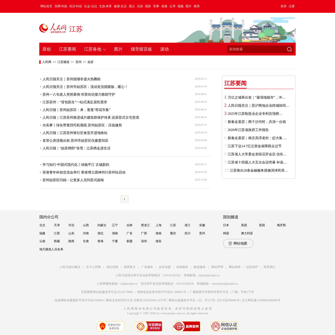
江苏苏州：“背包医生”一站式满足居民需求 (75, 102)
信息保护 (252, 267)
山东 (71, 233)
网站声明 (217, 267)
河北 (71, 225)
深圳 (144, 241)
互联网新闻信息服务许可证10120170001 (107, 292)
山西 (86, 225)
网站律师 (235, 267)
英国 (262, 225)
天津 (57, 225)
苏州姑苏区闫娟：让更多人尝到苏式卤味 (73, 180)
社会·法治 (90, 6)
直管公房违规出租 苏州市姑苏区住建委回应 (75, 140)
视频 (181, 6)
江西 (57, 233)
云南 (42, 241)
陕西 (71, 241)
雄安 (159, 241)
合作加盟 (165, 267)
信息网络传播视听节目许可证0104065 (79, 300)
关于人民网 (93, 267)
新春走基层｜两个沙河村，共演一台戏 (257, 122)
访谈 (140, 6)
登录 (284, 6)
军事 (156, 6)
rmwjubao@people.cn (225, 283)
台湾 (172, 6)
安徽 (202, 225)
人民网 (46, 62)
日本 (226, 225)
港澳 (164, 6)
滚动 (164, 49)
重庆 (173, 233)
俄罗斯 (281, 225)
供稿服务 (182, 267)
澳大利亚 (247, 233)
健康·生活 (120, 6)
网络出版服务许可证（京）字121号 (192, 300)
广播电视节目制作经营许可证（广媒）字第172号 (222, 292)
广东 (129, 233)
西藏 (57, 241)
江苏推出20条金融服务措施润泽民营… (259, 170)
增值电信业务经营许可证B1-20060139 (161, 292)
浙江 (188, 225)
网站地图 (240, 243)
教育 (197, 6)
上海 (159, 225)
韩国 (226, 233)
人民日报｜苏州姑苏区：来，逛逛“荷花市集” (76, 110)
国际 (148, 6)
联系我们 (270, 267)
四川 (188, 233)
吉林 (129, 225)
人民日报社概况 (69, 267)
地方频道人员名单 (51, 249)
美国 (244, 225)
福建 (42, 233)
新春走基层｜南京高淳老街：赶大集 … (257, 138)
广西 (144, 233)
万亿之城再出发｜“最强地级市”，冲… (256, 97)
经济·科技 (75, 6)
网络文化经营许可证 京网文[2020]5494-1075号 (136, 300)
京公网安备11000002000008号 (261, 300)
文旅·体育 (105, 6)
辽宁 (115, 225)
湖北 (100, 233)
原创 (46, 49)
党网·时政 (60, 6)
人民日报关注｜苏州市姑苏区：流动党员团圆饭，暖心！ (85, 87)
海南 (159, 233)
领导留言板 (141, 49)
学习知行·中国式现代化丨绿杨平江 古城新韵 (76, 164)
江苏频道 (63, 62)
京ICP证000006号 (228, 300)
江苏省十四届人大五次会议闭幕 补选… (257, 162)
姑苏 (91, 62)
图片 (189, 6)
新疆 (129, 241)
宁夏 (115, 241)
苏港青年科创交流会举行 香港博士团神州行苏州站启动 (84, 172)
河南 (86, 233)
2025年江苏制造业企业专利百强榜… (255, 113)
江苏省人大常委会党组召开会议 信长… (257, 154)
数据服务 (200, 267)
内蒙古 (101, 225)
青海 (100, 241)
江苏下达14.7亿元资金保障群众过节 (255, 146)
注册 (292, 6)
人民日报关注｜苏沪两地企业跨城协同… (258, 105)
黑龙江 (145, 225)
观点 (132, 6)
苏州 (79, 62)
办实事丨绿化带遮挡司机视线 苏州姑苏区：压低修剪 (82, 125)
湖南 (115, 233)
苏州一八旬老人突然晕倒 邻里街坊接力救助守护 (79, 94)
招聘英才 (130, 267)
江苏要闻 (67, 49)
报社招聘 (112, 267)
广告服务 (147, 267)
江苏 (76, 29)
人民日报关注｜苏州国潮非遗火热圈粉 (72, 79)
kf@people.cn (129, 283)
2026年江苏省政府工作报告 (248, 130)
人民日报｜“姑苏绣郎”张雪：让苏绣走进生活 (76, 148)
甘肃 (86, 241)
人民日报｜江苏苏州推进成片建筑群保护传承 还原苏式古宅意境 (91, 117)
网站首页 (46, 6)
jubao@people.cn (209, 275)
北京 (42, 225)
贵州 (202, 233)
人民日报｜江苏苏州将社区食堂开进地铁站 (75, 133)
